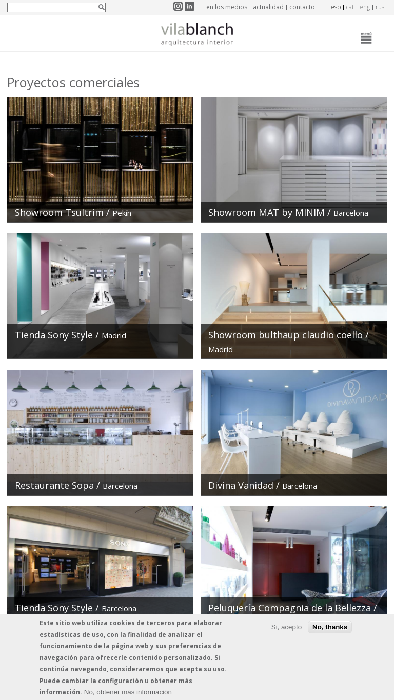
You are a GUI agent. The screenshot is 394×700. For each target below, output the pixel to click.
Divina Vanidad (240, 485)
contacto (302, 7)
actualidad (268, 7)
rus (380, 7)
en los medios (226, 7)
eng (365, 7)
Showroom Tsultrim (60, 212)
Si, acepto (286, 630)
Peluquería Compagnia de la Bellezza (289, 608)
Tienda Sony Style (54, 335)
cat (350, 7)
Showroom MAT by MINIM (266, 212)
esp (336, 7)
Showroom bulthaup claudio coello (285, 335)
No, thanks (329, 630)
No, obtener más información (128, 694)
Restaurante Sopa (54, 485)
